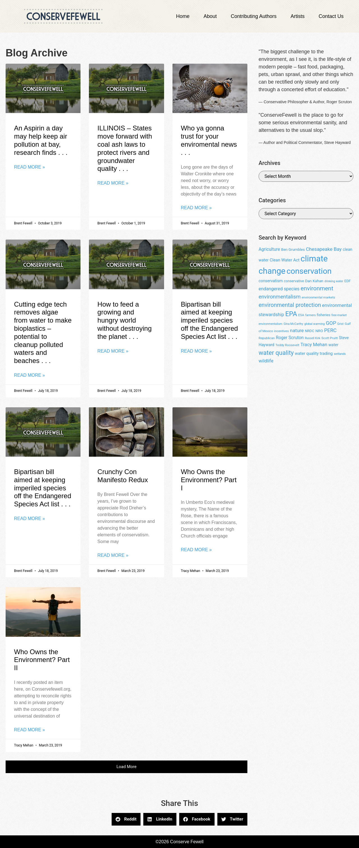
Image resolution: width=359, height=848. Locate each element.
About (210, 16)
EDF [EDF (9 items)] (347, 281)
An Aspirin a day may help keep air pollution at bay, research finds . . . (41, 140)
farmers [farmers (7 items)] (310, 315)
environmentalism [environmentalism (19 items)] (280, 297)
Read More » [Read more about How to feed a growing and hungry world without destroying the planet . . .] (112, 351)
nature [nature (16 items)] (297, 330)
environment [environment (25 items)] (317, 288)
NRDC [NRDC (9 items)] (309, 331)
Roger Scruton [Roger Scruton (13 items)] (289, 337)
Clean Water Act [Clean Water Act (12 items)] (285, 260)
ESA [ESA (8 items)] (301, 315)
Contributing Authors (254, 16)
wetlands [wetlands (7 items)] (340, 354)
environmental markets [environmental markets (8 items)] (318, 297)
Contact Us (331, 16)
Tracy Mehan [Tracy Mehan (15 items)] (313, 344)
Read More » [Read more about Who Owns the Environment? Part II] (29, 729)
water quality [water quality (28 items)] (276, 352)
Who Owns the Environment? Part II (42, 660)
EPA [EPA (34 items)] (291, 314)
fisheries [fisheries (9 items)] (323, 315)
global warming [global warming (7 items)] (314, 324)
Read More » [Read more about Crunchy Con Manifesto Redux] (112, 555)
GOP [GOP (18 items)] (331, 323)
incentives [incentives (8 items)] (281, 331)
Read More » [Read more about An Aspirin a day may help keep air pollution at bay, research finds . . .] (29, 167)
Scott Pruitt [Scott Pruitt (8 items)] (329, 338)
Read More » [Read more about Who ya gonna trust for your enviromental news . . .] (196, 207)
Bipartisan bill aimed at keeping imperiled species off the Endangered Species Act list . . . (209, 320)
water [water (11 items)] (333, 345)
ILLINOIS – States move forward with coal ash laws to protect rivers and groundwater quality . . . (124, 148)
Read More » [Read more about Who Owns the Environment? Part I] (196, 549)
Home (183, 16)
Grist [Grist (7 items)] (340, 324)
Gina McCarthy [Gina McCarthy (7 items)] (293, 324)
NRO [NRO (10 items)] (319, 330)
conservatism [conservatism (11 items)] (271, 281)
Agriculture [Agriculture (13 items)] (269, 249)
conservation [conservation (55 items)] (309, 271)
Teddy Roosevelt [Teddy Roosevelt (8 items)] (287, 345)
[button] (126, 766)
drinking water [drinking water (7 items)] (334, 281)
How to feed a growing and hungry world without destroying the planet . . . (124, 320)
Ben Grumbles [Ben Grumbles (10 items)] (293, 249)
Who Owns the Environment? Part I (209, 480)
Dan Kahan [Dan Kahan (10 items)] (314, 281)
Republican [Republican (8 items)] (267, 338)
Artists (298, 16)
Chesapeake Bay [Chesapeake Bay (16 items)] (324, 249)
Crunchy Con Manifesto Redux (122, 476)
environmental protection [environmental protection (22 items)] (290, 305)
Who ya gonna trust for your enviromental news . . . (209, 140)
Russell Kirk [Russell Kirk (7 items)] (312, 338)
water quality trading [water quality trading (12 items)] (314, 353)
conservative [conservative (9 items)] (294, 281)
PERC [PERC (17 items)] (330, 330)
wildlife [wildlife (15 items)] (266, 361)
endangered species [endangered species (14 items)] (279, 288)
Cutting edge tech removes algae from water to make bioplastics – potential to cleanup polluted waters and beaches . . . (43, 332)
